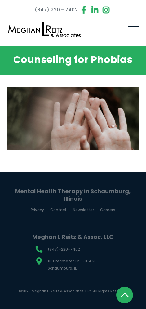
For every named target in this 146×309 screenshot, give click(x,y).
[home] (44, 29)
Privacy (37, 209)
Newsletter (83, 209)
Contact (58, 209)
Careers (107, 209)
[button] (133, 29)
